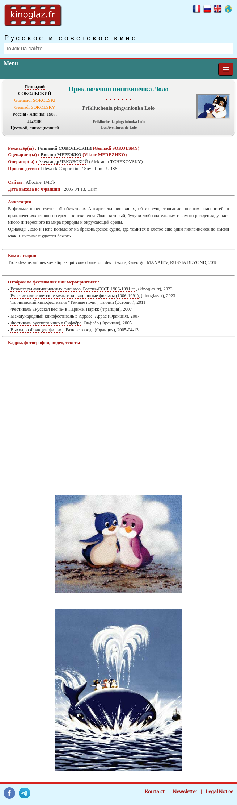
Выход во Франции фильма (36, 329)
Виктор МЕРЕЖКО (61, 154)
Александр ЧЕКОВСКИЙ (63, 161)
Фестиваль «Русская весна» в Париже (47, 309)
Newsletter (185, 791)
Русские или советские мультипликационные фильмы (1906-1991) (74, 295)
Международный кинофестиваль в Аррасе (51, 316)
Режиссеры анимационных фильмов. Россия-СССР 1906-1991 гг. (73, 288)
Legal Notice (219, 791)
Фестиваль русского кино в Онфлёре (45, 322)
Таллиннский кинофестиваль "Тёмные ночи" (53, 302)
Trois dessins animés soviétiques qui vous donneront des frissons (67, 262)
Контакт (155, 791)
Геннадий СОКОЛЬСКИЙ (65, 148)
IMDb (49, 182)
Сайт (92, 189)
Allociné (33, 182)
